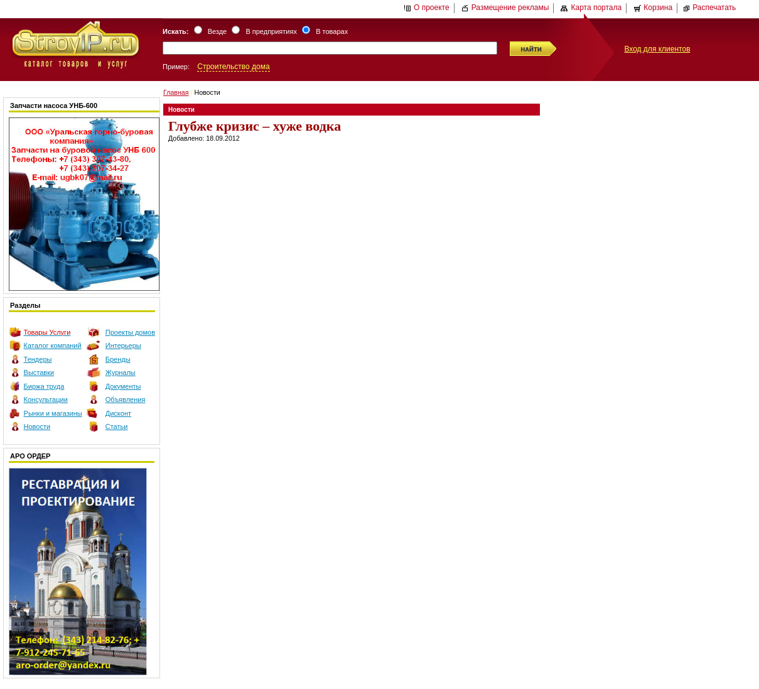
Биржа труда (44, 386)
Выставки (39, 372)
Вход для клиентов (657, 49)
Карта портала (591, 7)
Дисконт (118, 413)
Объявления (125, 399)
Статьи (116, 426)
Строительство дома (233, 66)
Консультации (46, 399)
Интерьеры (123, 345)
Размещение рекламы (505, 7)
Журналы (120, 372)
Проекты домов (130, 332)
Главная (176, 92)
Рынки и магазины (53, 413)
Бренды (118, 359)
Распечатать (709, 7)
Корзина (652, 7)
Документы (123, 386)
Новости (37, 426)
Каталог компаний (53, 345)
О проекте (426, 7)
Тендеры (38, 359)
